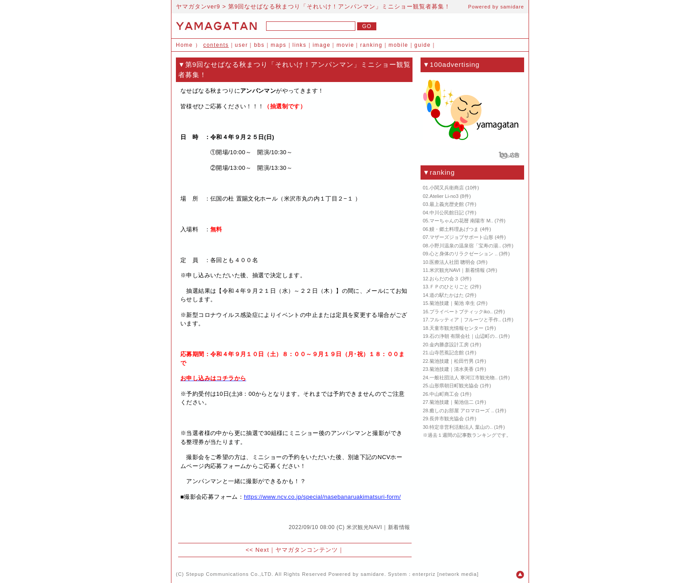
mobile (398, 45)
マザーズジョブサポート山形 (461, 237)
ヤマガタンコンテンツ (306, 549)
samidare (512, 6)
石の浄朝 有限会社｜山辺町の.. (463, 336)
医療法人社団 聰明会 (452, 262)
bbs (259, 45)
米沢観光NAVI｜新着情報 (378, 527)
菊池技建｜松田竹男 (451, 361)
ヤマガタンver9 (198, 6)
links (299, 45)
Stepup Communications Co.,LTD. (229, 574)
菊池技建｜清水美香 (451, 369)
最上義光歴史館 (446, 204)
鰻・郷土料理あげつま (454, 229)
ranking (371, 45)
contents (216, 45)
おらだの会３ (444, 278)
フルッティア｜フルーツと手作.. (465, 319)
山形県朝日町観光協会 (454, 385)
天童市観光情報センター (456, 328)
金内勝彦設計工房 (449, 344)
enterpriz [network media (444, 574)
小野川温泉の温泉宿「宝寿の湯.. (465, 245)
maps (278, 45)
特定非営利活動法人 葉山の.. (460, 427)
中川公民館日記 (446, 212)
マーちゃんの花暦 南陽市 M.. (461, 220)
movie (345, 45)
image (321, 45)
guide (422, 45)
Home (184, 45)
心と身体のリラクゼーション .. (463, 253)
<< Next (257, 549)
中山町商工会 (444, 394)
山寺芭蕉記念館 (446, 352)
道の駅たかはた (446, 295)
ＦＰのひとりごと (449, 286)
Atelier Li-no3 (443, 196)
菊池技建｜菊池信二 (451, 402)
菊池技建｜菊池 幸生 (452, 303)
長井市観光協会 (446, 418)
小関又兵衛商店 (446, 187)
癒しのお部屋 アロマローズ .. (461, 410)
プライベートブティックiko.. (460, 311)
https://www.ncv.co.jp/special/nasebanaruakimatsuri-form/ (322, 496)
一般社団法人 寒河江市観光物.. (463, 377)
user (241, 45)
